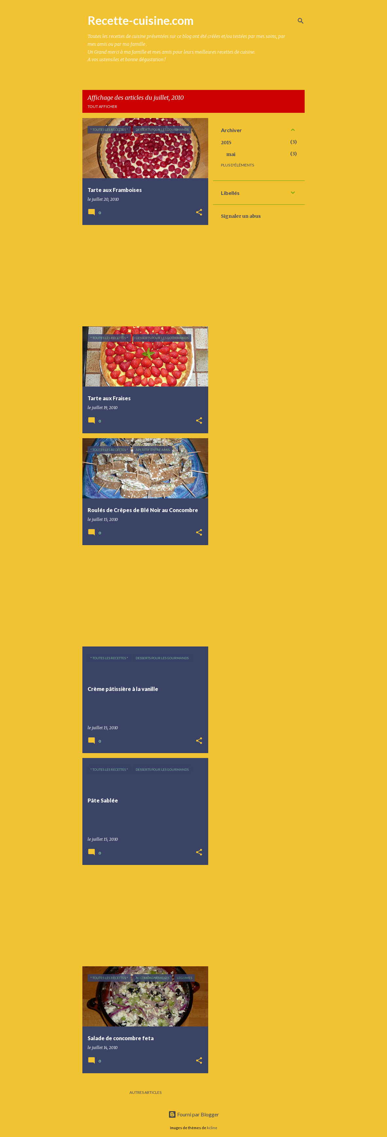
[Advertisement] (142, 275)
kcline (212, 1128)
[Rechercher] (301, 21)
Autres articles (145, 1092)
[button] (199, 212)
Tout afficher (102, 106)
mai (230, 154)
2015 (226, 143)
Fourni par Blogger (193, 1114)
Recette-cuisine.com (141, 20)
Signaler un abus (241, 216)
